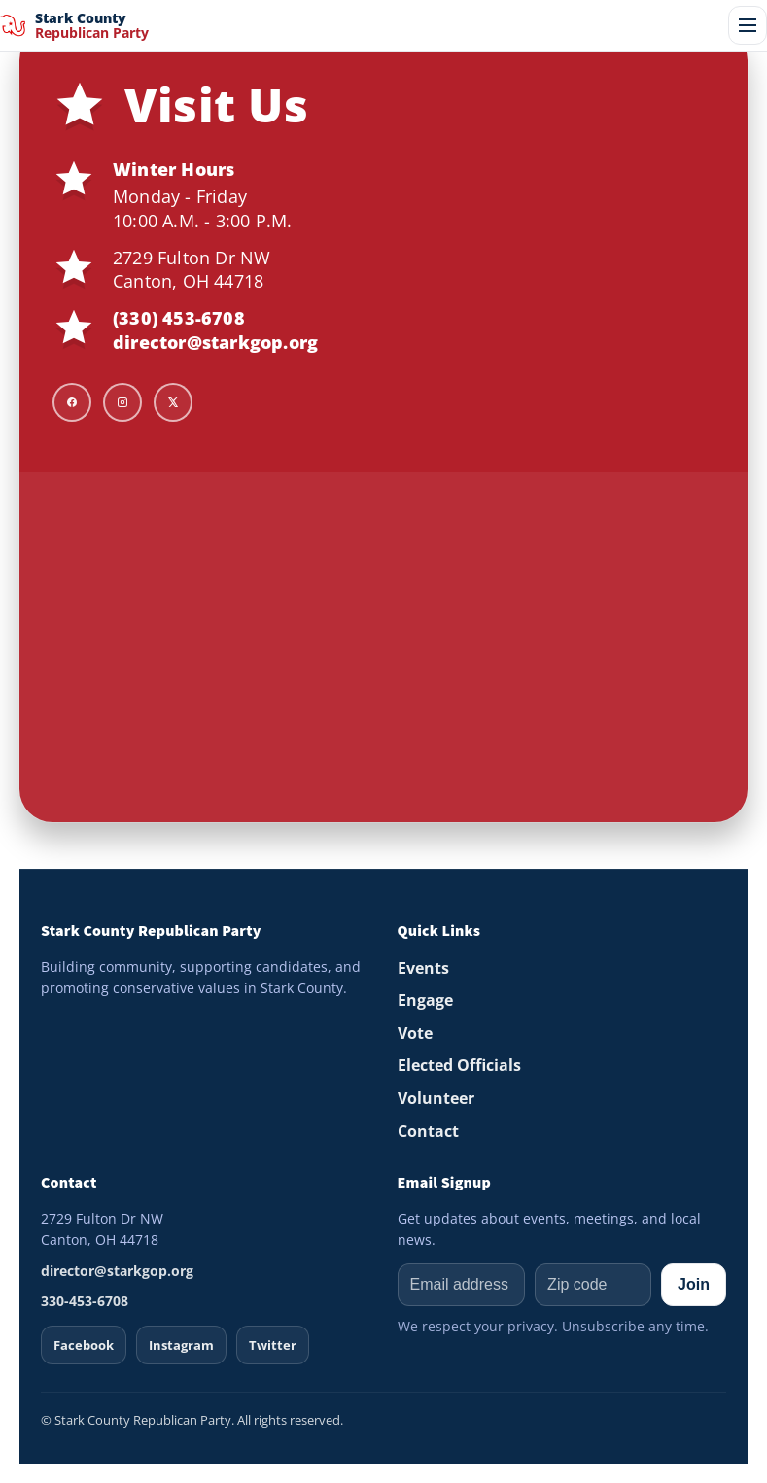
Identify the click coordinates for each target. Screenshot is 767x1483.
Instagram (181, 1345)
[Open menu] (747, 25)
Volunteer (436, 1098)
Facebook (83, 1345)
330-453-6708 (84, 1301)
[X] (173, 402)
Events (423, 968)
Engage (425, 1000)
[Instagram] (122, 402)
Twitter (272, 1345)
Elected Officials (459, 1065)
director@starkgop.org (215, 342)
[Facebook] (71, 402)
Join (694, 1284)
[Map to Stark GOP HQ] (383, 647)
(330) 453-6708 (179, 317)
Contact (428, 1131)
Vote (415, 1033)
